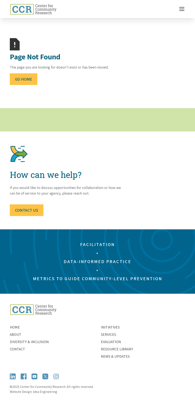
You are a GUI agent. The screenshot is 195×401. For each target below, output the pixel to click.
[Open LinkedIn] (13, 376)
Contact (17, 349)
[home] (33, 9)
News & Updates (115, 356)
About (15, 334)
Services (108, 334)
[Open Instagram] (56, 376)
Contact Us (26, 210)
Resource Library (117, 349)
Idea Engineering (45, 392)
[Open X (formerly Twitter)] (45, 376)
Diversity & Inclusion (29, 341)
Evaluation (111, 341)
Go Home (23, 79)
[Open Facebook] (24, 376)
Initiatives (110, 327)
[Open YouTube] (34, 376)
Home (15, 327)
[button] (181, 9)
